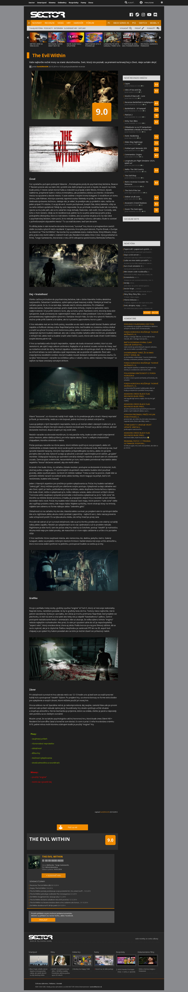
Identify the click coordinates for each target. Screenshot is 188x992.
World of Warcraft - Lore (135, 96)
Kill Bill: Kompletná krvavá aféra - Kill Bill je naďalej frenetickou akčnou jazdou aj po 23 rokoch (61, 972)
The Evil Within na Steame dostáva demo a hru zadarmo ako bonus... (55, 902)
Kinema (52, 2)
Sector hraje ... (129, 288)
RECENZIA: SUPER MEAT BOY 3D (55, 45)
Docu (90, 2)
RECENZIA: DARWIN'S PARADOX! (149, 45)
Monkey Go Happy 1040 (81, 969)
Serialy (126, 283)
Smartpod (41, 2)
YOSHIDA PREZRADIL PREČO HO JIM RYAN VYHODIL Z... (139, 415)
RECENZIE (50, 22)
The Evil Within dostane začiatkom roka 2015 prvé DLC (49, 900)
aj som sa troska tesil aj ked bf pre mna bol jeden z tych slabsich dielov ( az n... (139, 410)
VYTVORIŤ (147, 313)
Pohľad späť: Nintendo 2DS (136, 148)
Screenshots (129, 277)
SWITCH (143, 22)
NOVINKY (37, 22)
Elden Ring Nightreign (134, 142)
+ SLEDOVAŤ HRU (53, 875)
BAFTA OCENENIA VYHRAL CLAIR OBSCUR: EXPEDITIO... (138, 343)
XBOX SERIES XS (121, 22)
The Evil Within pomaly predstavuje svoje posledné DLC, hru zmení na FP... (57, 891)
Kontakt (59, 984)
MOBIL (153, 22)
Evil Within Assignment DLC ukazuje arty (44, 897)
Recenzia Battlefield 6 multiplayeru (139, 102)
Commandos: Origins (133, 154)
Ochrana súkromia (41, 984)
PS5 (134, 22)
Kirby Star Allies (131, 121)
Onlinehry (62, 2)
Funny (83, 2)
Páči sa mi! (72, 827)
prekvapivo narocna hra (133, 429)
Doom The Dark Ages (134, 209)
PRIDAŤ (138, 28)
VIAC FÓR (155, 313)
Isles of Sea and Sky (133, 90)
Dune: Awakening (132, 136)
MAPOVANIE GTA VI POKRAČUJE (93, 45)
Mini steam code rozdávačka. (136, 271)
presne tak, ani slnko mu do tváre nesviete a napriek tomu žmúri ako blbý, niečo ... (140, 420)
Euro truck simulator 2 (133, 266)
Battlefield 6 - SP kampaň (135, 108)
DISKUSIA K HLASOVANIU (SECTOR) (139, 324)
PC (109, 22)
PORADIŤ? (151, 28)
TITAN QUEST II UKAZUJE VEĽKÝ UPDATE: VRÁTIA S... (137, 425)
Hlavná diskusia (130, 300)
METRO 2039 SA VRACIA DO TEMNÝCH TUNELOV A (38, 47)
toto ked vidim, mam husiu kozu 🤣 (136, 437)
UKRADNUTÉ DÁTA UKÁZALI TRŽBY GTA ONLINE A (112, 46)
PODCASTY (48, 28)
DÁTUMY (82, 28)
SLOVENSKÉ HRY (70, 28)
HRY (69, 22)
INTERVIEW (58, 28)
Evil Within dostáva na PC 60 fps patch (44, 905)
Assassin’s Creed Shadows (136, 203)
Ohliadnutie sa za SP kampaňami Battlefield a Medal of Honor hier (138, 128)
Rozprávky (73, 2)
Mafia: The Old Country (134, 169)
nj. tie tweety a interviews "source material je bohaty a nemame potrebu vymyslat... (140, 358)
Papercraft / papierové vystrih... (137, 249)
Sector (32, 2)
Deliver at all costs (132, 196)
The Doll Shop (130, 175)
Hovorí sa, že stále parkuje (104, 969)
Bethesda (50, 865)
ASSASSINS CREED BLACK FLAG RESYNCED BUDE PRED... (137, 395)
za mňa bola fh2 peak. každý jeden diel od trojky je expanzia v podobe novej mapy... (139, 389)
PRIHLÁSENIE (149, 3)
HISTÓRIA (39, 28)
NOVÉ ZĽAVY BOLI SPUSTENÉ (74, 45)
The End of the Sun (132, 190)
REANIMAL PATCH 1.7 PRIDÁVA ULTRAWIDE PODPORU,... (137, 442)
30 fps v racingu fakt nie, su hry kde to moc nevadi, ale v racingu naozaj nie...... (139, 338)
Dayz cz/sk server (131, 254)
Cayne (127, 83)
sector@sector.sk (96, 987)
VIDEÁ (61, 22)
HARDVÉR (78, 22)
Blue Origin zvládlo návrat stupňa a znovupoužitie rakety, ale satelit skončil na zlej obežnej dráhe (38, 972)
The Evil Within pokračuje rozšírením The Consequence (50, 894)
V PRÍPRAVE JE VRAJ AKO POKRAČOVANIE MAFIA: (130, 46)
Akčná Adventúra (51, 867)
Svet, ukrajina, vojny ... (133, 305)
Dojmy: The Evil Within (38, 888)
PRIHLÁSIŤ (43, 920)
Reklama (52, 984)
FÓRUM (90, 22)
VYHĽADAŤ (124, 28)
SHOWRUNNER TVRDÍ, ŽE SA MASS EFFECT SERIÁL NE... (138, 353)
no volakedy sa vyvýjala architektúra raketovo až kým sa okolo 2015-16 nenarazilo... (141, 327)
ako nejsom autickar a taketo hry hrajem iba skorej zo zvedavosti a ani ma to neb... (140, 368)
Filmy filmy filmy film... (132, 294)
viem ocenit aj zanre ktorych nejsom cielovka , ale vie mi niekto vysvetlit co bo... (140, 348)
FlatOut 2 (128, 114)
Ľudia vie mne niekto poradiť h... (137, 260)
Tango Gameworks (62, 865)
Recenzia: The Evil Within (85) (40, 885)
